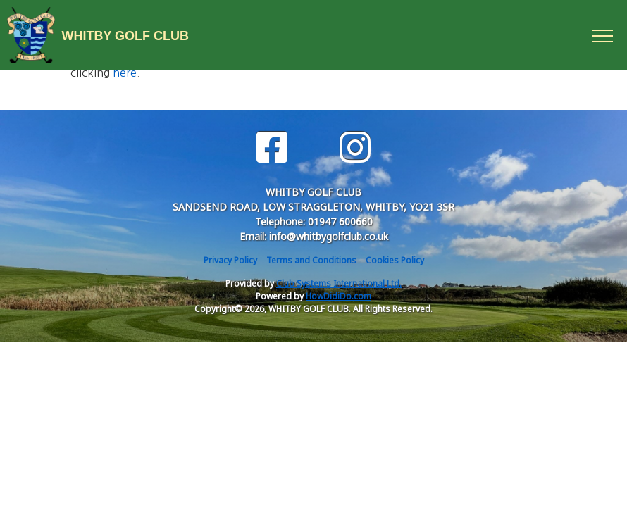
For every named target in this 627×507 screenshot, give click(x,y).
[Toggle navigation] (602, 35)
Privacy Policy (230, 260)
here (125, 72)
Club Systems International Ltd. (339, 283)
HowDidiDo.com (338, 296)
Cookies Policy (395, 260)
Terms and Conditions (311, 260)
